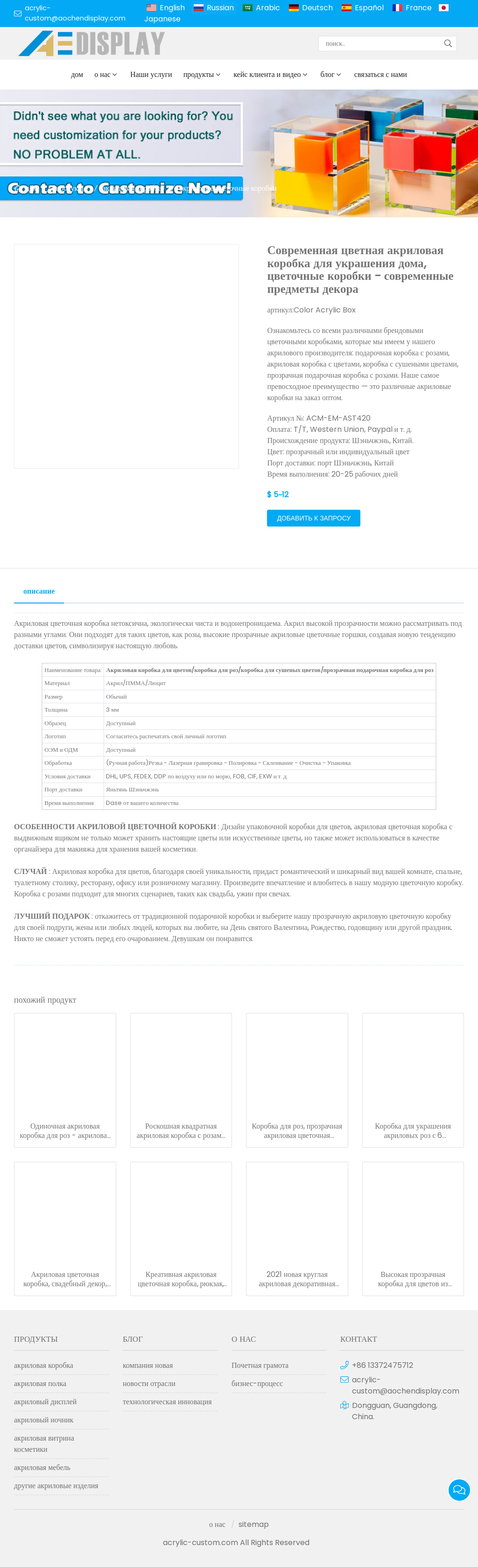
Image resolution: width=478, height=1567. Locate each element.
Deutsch (317, 7)
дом (77, 74)
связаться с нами (380, 74)
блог (328, 74)
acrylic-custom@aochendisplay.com (75, 13)
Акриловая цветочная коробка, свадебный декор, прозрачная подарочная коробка (65, 1279)
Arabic (268, 7)
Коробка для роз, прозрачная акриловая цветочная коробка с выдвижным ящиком (297, 1131)
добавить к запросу (314, 518)
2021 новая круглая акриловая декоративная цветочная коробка (297, 1279)
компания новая (148, 1365)
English (172, 7)
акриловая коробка (132, 188)
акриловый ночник (43, 1419)
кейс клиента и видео (267, 74)
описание (39, 591)
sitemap (254, 1524)
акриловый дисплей (45, 1401)
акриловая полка (40, 1383)
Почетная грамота (260, 1365)
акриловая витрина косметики (44, 1444)
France (419, 7)
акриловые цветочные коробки (228, 188)
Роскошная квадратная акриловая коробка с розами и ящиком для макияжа (181, 1131)
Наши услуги (151, 74)
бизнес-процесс (257, 1383)
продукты (198, 74)
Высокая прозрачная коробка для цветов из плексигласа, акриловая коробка (413, 1279)
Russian (220, 7)
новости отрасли (149, 1383)
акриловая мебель (42, 1467)
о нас (102, 74)
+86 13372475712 (382, 1365)
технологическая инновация (167, 1401)
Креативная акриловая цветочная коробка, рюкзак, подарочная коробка (181, 1279)
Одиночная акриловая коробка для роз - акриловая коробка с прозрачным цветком (65, 1131)
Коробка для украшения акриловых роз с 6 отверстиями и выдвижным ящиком (413, 1131)
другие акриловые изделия (56, 1485)
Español (369, 7)
